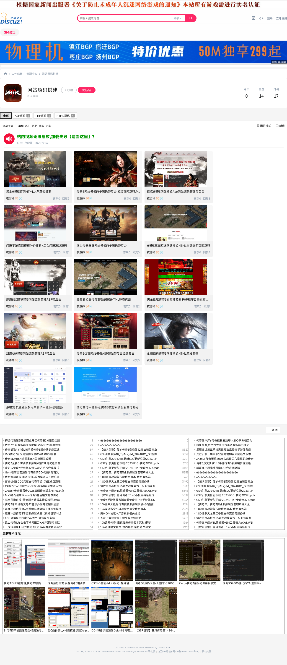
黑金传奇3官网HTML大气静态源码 (29, 192)
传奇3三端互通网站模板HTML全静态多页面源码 (178, 246)
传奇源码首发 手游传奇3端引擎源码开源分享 (32, 477)
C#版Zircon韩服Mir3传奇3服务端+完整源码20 (33, 486)
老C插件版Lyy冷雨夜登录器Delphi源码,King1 (75, 630)
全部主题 (8, 126)
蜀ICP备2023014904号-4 (185, 651)
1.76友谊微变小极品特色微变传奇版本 (123, 509)
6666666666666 (110, 445)
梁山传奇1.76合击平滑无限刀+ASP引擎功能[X (32, 522)
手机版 (151, 651)
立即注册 (281, 18)
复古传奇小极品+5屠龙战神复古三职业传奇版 (127, 486)
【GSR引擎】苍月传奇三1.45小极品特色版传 (127, 495)
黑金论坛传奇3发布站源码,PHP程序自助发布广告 (179, 299)
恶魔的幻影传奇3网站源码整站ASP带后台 (33, 299)
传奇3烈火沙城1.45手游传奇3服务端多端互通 (32, 449)
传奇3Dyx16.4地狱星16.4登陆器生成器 (28, 458)
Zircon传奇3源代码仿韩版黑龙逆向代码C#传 (206, 583)
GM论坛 (10, 32)
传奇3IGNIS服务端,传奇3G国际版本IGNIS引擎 (31, 583)
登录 (270, 18)
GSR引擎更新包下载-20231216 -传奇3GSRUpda (129, 463)
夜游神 (28, 143)
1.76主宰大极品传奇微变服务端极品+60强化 (127, 504)
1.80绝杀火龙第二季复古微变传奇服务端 (125, 481)
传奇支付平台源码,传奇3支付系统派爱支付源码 (107, 407)
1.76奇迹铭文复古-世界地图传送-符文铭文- (126, 527)
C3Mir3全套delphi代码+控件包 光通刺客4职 (118, 583)
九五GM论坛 (164, 651)
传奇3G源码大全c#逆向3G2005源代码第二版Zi (164, 583)
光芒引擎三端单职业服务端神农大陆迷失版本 (223, 454)
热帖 (34, 126)
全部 (6, 115)
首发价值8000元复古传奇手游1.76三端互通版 (33, 481)
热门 (28, 126)
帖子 (176, 18)
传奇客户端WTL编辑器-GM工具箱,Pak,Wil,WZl (128, 490)
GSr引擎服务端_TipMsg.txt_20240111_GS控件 (128, 454)
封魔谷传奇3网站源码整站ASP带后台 (30, 353)
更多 (48, 126)
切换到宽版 (261, 18)
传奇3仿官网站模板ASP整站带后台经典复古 (105, 353)
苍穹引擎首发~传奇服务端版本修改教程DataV (32, 499)
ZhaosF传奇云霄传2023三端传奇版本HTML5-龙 (34, 490)
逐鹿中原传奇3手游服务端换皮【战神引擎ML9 (33, 513)
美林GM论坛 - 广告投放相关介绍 (120, 513)
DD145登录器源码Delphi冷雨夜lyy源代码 (116, 630)
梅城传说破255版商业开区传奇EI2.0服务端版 (32, 440)
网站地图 (206, 651)
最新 (21, 126)
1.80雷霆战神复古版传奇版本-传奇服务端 (125, 477)
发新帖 (86, 90)
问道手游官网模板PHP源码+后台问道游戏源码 (36, 246)
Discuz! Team (137, 647)
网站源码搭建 (50, 73)
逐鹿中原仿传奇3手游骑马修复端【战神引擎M (33, 509)
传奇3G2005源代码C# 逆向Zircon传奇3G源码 (251, 583)
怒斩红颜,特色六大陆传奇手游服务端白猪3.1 (222, 445)
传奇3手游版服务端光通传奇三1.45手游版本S (127, 499)
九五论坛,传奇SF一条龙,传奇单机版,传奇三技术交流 (5, 73)
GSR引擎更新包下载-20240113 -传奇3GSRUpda (129, 468)
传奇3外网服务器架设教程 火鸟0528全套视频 (33, 445)
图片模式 (265, 125)
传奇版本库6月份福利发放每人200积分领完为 (224, 440)
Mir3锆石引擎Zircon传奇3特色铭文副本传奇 (32, 495)
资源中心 (31, 73)
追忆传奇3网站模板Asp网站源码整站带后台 (175, 192)
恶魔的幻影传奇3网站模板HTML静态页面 (104, 299)
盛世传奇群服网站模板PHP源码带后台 (102, 246)
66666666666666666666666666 (121, 440)
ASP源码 (22, 115)
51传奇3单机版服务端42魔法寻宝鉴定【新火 (31, 630)
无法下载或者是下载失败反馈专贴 (120, 518)
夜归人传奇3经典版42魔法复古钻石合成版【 (32, 468)
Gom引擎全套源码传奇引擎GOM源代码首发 (32, 472)
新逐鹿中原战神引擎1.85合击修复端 (218, 468)
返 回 (274, 430)
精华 (41, 126)
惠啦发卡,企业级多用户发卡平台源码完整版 (34, 407)
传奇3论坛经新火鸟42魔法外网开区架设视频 (32, 504)
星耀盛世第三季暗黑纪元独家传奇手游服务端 (223, 449)
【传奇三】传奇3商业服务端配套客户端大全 (127, 472)
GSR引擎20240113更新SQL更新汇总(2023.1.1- (128, 458)
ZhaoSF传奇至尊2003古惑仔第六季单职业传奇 (224, 458)
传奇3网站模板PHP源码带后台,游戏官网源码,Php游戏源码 (115, 192)
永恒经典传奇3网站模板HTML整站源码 (172, 353)
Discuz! (161, 647)
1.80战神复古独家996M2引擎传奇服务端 (30, 518)
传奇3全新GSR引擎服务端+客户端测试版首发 (32, 463)
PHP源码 (43, 115)
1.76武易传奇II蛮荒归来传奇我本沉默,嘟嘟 (125, 522)
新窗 (282, 125)
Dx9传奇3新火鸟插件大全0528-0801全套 (30, 454)
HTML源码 (66, 115)
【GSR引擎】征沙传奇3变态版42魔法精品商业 (33, 527)
